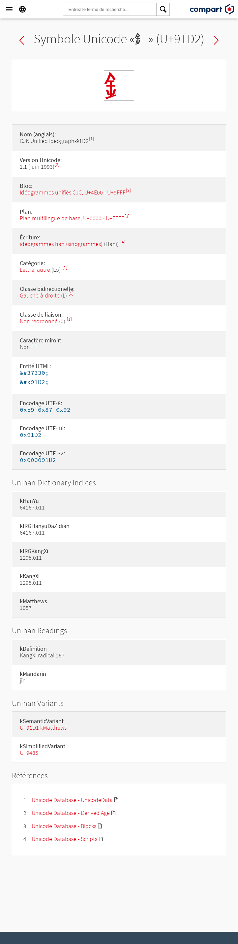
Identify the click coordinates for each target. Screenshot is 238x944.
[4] (122, 242)
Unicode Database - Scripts (64, 839)
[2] (57, 164)
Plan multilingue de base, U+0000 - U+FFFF (72, 218)
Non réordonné (39, 321)
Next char (216, 40)
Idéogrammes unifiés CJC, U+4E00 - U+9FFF (73, 192)
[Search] (163, 9)
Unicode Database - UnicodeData (72, 800)
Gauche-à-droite (40, 295)
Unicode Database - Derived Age (71, 813)
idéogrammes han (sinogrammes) (61, 244)
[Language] (22, 9)
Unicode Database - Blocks (64, 826)
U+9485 (29, 752)
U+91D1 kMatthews (43, 727)
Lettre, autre (35, 269)
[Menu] (9, 9)
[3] (128, 190)
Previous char (22, 40)
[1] (91, 139)
